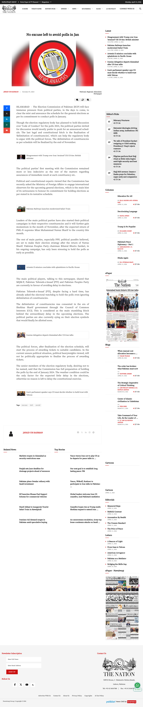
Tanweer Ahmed (126, 374)
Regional (90, 92)
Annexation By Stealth (116, 517)
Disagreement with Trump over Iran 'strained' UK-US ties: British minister (53, 156)
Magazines (45, 2)
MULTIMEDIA (86, 9)
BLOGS (98, 9)
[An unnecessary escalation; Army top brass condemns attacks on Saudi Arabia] (61, 523)
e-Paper (25, 9)
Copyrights (88, 696)
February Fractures (121, 120)
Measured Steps (113, 506)
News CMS (120, 701)
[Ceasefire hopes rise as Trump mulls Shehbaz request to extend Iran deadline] (61, 511)
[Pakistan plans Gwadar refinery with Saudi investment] (11, 485)
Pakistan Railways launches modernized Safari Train (48, 209)
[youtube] (27, 685)
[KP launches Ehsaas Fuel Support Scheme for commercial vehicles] (11, 498)
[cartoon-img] (122, 477)
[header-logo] (9, 9)
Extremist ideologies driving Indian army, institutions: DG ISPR (125, 130)
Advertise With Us (44, 696)
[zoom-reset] (83, 100)
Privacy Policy (77, 696)
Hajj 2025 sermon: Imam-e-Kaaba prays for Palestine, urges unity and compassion (125, 174)
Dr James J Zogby (126, 231)
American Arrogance (116, 553)
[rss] (33, 685)
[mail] (7, 130)
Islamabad (97, 92)
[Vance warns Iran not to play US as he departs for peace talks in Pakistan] (61, 459)
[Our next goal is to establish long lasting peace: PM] (61, 472)
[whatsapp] (7, 125)
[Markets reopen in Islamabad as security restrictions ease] (11, 459)
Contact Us (57, 696)
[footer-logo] (119, 666)
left (31, 405)
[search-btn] (140, 9)
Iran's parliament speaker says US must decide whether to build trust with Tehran (57, 393)
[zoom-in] (88, 100)
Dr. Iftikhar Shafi (126, 262)
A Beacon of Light (114, 541)
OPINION (64, 9)
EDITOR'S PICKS (50, 9)
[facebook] (116, 123)
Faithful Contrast (114, 512)
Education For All (125, 196)
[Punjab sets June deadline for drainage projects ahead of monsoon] (11, 472)
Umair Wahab (125, 356)
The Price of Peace (115, 529)
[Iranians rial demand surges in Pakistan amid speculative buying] (11, 523)
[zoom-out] (77, 100)
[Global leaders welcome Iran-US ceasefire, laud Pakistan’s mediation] (61, 498)
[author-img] (110, 200)
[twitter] (7, 113)
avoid (38, 405)
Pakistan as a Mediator (116, 558)
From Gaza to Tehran (116, 547)
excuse (24, 405)
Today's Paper (36, 9)
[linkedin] (7, 119)
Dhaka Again (123, 258)
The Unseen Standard (116, 523)
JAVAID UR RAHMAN (11, 92)
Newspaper (98, 94)
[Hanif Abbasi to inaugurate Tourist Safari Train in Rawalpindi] (11, 511)
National (83, 92)
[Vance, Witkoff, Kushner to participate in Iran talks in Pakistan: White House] (61, 485)
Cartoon (109, 490)
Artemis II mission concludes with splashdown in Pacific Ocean (53, 267)
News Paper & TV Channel (29, 2)
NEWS (74, 9)
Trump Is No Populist (126, 227)
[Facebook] (7, 108)
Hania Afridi (124, 216)
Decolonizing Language (127, 211)
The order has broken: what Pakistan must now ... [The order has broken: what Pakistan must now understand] (128, 368)
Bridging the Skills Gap (117, 564)
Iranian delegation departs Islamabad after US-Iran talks (49, 335)
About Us (66, 696)
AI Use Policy (111, 9)
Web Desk (123, 406)
